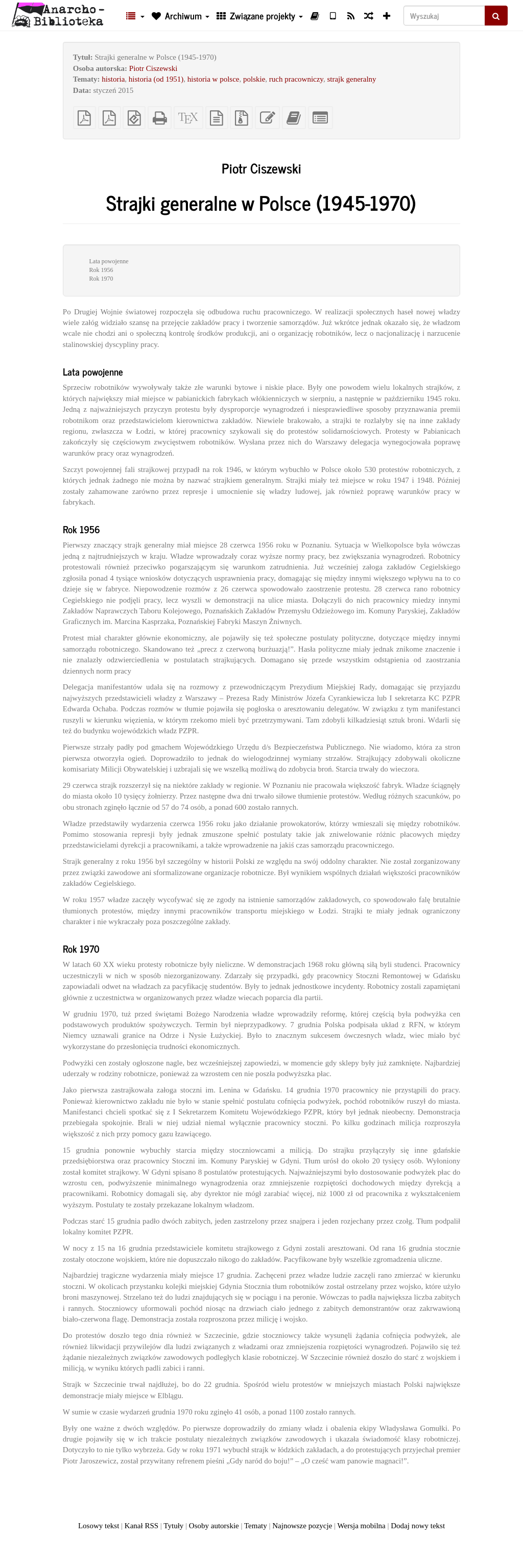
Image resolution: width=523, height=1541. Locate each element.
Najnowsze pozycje (302, 1526)
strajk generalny (351, 79)
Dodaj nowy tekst (418, 1526)
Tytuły (173, 1526)
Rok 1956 (101, 270)
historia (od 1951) (156, 79)
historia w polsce (213, 79)
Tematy (255, 1526)
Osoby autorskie (214, 1526)
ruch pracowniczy (296, 79)
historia (113, 79)
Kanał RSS (141, 1526)
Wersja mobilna (362, 1526)
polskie (254, 79)
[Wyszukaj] (444, 16)
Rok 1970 (101, 278)
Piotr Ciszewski (153, 68)
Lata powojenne (108, 261)
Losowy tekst (98, 1526)
